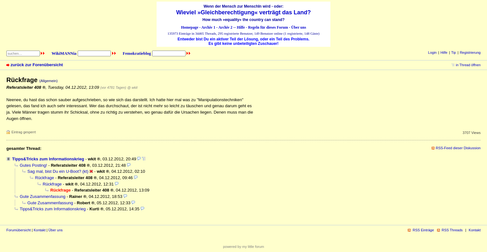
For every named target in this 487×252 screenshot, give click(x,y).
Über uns (298, 27)
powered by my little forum (243, 246)
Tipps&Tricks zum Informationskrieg (48, 159)
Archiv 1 (208, 27)
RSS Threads (452, 230)
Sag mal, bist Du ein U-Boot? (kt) (57, 171)
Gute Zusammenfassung (43, 196)
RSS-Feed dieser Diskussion (458, 148)
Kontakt (40, 230)
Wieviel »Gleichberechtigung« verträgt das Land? (243, 12)
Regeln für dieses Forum (268, 27)
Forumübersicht (18, 230)
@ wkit (132, 87)
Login (432, 52)
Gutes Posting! (33, 165)
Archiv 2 (225, 27)
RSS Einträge (423, 230)
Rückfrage (44, 177)
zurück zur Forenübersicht (37, 64)
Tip (453, 52)
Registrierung (470, 52)
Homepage (189, 27)
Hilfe (241, 27)
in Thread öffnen (468, 65)
